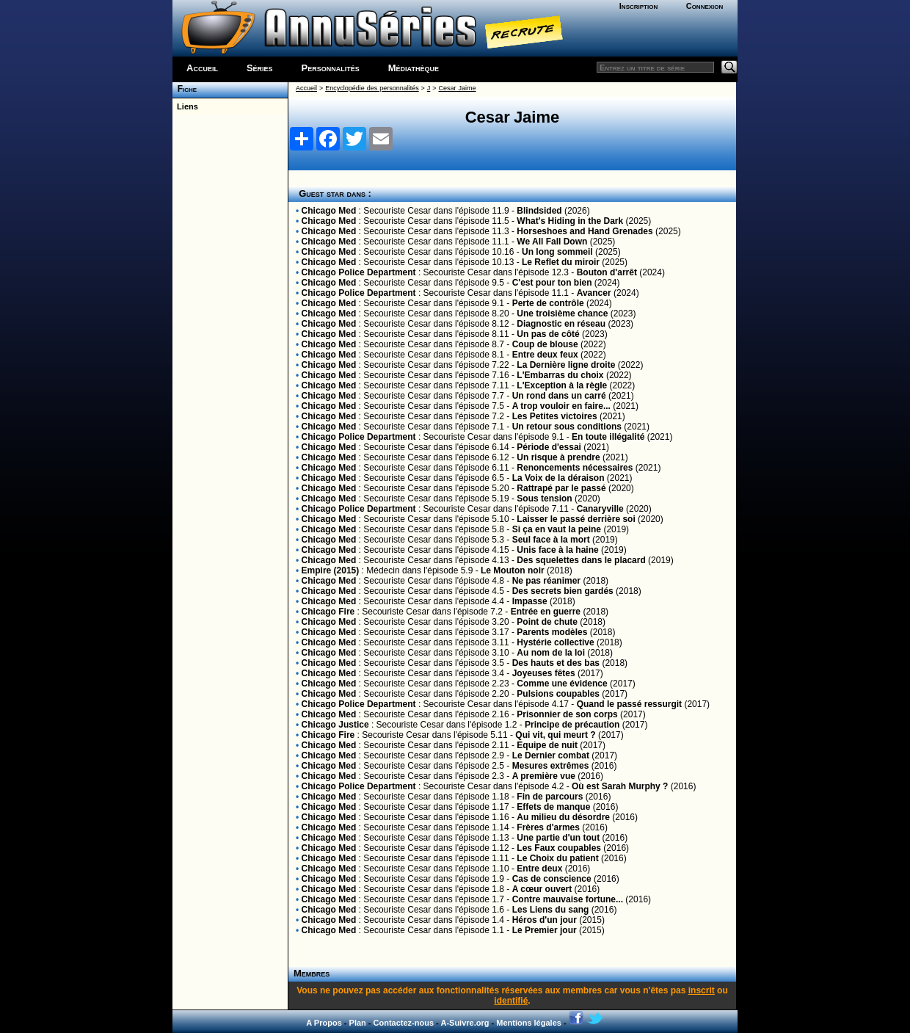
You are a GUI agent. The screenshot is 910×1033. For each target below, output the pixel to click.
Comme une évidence (562, 683)
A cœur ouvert (542, 889)
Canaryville (600, 509)
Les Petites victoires (554, 416)
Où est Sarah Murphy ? (620, 786)
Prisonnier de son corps (567, 714)
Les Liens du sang (550, 910)
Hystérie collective (555, 642)
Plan (357, 1022)
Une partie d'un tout (558, 838)
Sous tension (544, 498)
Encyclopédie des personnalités (371, 88)
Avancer (594, 293)
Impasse (529, 601)
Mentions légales (528, 1022)
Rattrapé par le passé (561, 488)
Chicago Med (329, 211)
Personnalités (331, 67)
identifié (511, 1001)
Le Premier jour (544, 930)
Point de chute (547, 622)
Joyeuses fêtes (543, 673)
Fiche (184, 89)
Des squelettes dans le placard (581, 560)
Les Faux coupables (559, 848)
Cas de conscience (552, 879)
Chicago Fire (328, 611)
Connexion (705, 5)
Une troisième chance (562, 313)
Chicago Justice (335, 725)
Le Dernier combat (550, 755)
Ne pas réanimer (546, 581)
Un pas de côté (548, 334)
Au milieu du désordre (563, 817)
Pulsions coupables (558, 694)
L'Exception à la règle (562, 385)
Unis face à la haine (557, 550)
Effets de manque (553, 807)
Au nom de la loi (551, 653)
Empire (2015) (331, 570)
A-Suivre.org (464, 1022)
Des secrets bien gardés (563, 591)
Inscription (638, 5)
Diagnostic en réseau (561, 324)
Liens (185, 106)
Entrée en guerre (545, 611)
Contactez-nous (404, 1022)
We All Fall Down (552, 241)
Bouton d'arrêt (607, 272)
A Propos (324, 1022)
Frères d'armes (548, 827)
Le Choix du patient (557, 858)
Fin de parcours (550, 796)
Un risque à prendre (558, 457)
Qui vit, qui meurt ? (555, 735)
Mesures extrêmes (550, 766)
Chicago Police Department (359, 272)
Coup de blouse (545, 344)
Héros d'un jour (544, 920)
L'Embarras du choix (560, 375)
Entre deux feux (545, 354)
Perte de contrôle (548, 303)
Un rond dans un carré (559, 396)
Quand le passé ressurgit (629, 704)
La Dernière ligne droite (566, 365)
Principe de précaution (572, 725)
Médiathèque (413, 67)
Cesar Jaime (457, 88)
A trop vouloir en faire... (561, 406)
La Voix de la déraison (558, 478)
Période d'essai (549, 447)
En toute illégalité (608, 437)
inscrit (701, 990)
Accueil (202, 67)
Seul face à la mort (551, 539)
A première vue (543, 776)
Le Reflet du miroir (561, 262)
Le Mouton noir (513, 570)
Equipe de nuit (547, 745)
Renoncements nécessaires (575, 468)
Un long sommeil (557, 252)
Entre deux (539, 868)
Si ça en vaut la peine (556, 529)
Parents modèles (552, 632)
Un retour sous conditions (567, 426)
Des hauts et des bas (556, 663)
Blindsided (539, 211)
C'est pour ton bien (552, 283)
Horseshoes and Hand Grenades (584, 231)
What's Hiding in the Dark (570, 221)
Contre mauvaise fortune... (567, 899)
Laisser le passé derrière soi (576, 519)
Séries (260, 67)
